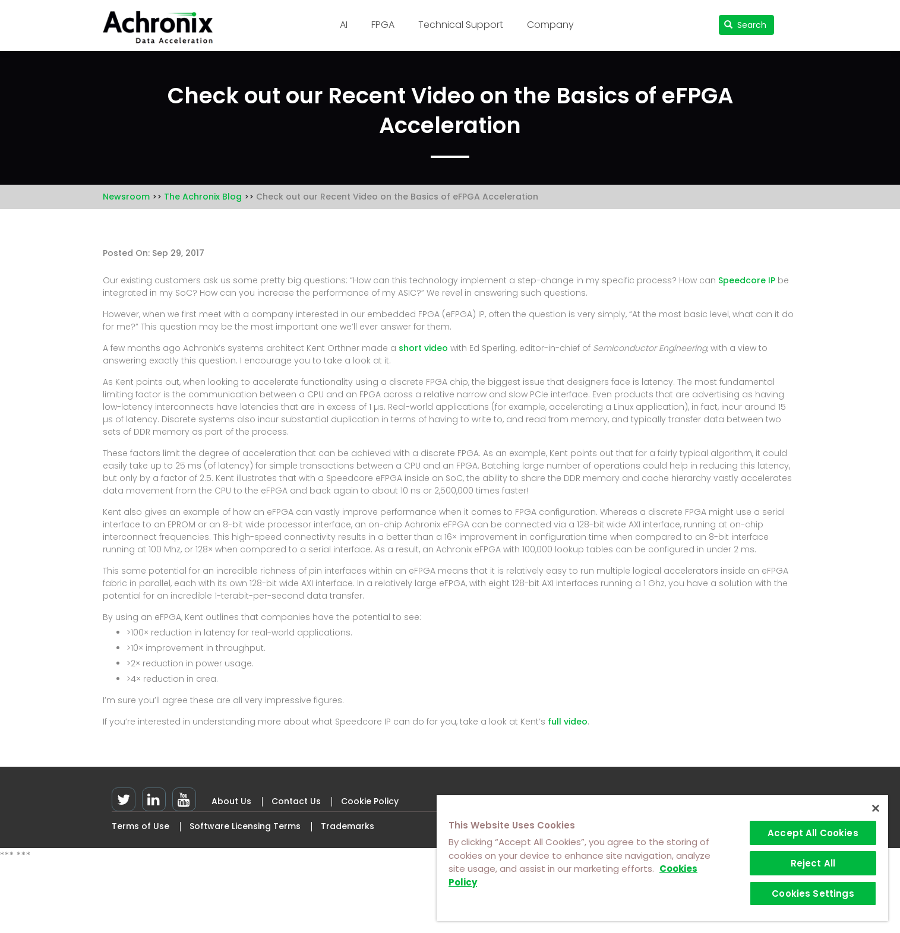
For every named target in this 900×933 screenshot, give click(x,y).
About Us (231, 801)
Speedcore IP (746, 280)
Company (550, 24)
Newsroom (126, 197)
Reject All (813, 863)
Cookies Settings (813, 893)
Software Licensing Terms (245, 826)
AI (344, 24)
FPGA (382, 24)
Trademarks (347, 826)
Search (745, 25)
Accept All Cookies (813, 833)
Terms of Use (140, 826)
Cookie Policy (370, 801)
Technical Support (460, 24)
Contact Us (296, 801)
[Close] (875, 808)
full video (568, 722)
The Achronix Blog (203, 197)
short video (423, 348)
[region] (662, 858)
